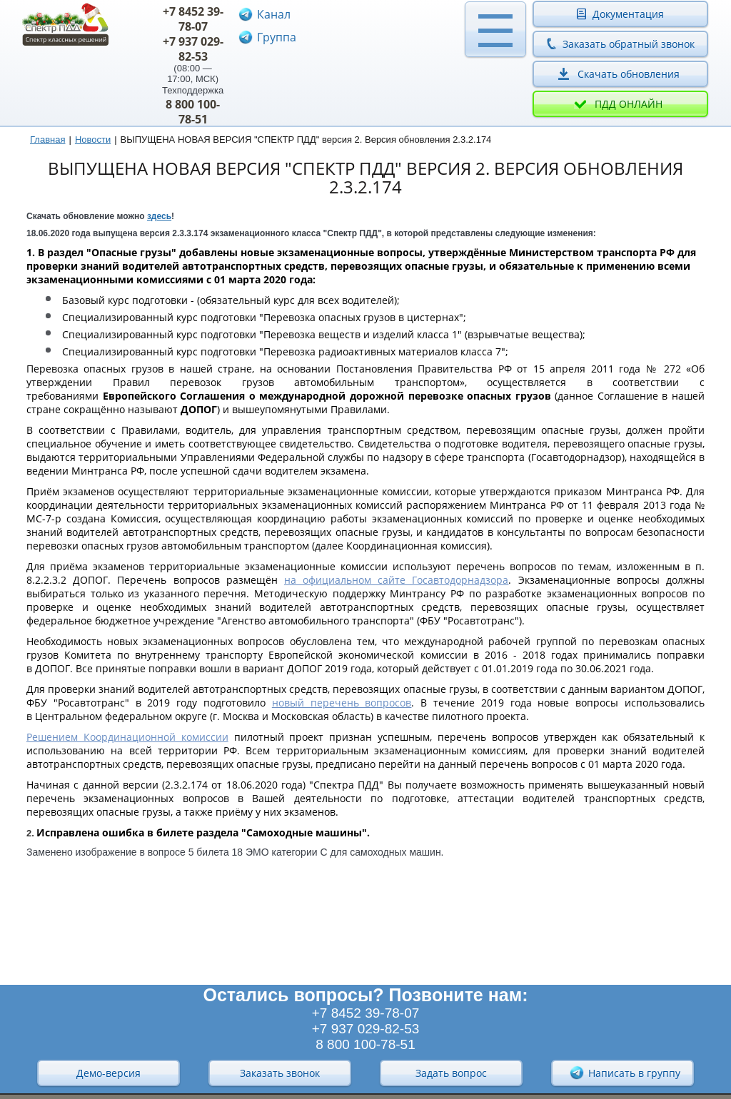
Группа (276, 37)
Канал (274, 14)
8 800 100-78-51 (193, 111)
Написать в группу (624, 1072)
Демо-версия (108, 1073)
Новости (93, 139)
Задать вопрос (451, 1073)
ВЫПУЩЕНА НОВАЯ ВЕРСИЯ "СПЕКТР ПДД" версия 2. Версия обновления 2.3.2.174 (306, 139)
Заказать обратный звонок (629, 44)
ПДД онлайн (628, 104)
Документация (628, 14)
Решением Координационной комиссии (127, 737)
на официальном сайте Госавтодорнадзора (396, 580)
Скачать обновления (629, 74)
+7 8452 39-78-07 (193, 19)
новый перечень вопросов (342, 702)
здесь (159, 216)
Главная (47, 139)
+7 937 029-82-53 (193, 49)
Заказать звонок (280, 1073)
